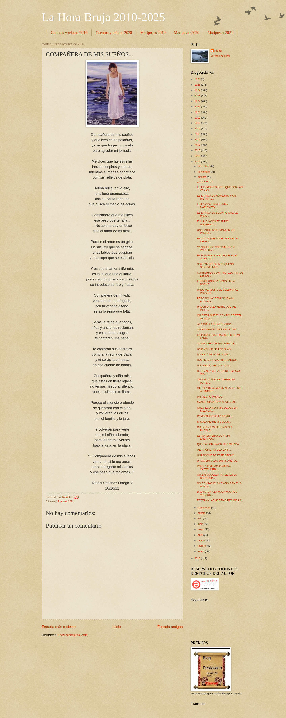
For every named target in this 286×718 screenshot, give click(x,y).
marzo (201, 540)
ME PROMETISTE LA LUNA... (214, 449)
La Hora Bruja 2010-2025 (103, 17)
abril (200, 534)
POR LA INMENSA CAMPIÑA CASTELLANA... (214, 468)
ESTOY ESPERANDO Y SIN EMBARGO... (213, 437)
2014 (198, 145)
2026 (198, 79)
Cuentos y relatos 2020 (114, 32)
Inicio (116, 627)
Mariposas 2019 (153, 32)
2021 (198, 106)
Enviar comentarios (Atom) (73, 634)
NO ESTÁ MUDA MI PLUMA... (214, 354)
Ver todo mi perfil (220, 55)
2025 (198, 84)
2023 (198, 95)
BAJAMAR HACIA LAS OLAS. (214, 349)
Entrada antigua (170, 627)
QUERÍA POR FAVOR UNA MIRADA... (219, 444)
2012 (198, 155)
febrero (202, 545)
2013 (198, 150)
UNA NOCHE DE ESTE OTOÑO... (216, 455)
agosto (202, 512)
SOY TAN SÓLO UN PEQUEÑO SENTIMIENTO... (215, 266)
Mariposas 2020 (186, 32)
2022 (198, 101)
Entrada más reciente (59, 627)
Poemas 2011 (66, 501)
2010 (198, 558)
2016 (198, 134)
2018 (198, 122)
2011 (198, 161)
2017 (198, 128)
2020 (198, 112)
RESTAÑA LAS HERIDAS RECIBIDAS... (220, 500)
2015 (198, 139)
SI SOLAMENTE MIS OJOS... (214, 421)
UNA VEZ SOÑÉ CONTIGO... (214, 365)
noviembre (204, 171)
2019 (198, 117)
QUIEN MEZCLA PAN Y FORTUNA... (218, 329)
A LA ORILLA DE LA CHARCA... (215, 324)
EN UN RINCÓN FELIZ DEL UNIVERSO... (213, 223)
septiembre (204, 507)
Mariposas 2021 (220, 32)
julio (200, 518)
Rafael (218, 50)
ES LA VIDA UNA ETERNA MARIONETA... (212, 206)
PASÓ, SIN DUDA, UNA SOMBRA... (217, 460)
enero (201, 551)
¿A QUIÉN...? (205, 181)
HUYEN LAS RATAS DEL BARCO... (217, 360)
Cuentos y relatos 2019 (69, 32)
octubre (202, 176)
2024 (198, 90)
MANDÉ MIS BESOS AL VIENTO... (217, 402)
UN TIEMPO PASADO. (210, 396)
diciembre (203, 166)
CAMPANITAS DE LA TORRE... (215, 416)
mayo (201, 529)
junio (201, 523)
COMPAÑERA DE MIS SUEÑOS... (216, 343)
